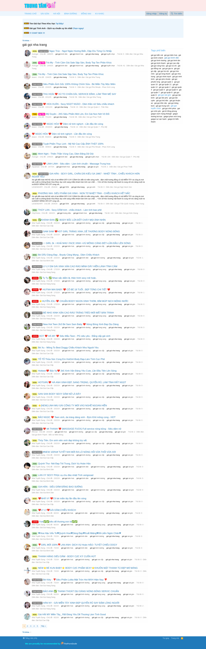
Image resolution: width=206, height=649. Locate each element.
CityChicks (36, 213)
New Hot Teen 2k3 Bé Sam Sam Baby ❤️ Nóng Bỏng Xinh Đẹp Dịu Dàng (75, 324)
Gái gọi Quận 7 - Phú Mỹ (97, 127)
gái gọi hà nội (163, 71)
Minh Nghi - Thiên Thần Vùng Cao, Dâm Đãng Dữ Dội (63, 154)
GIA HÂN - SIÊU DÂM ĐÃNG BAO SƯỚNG (57, 486)
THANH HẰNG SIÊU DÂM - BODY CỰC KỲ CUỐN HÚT (64, 556)
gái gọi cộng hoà (157, 66)
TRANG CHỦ (30, 13)
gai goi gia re (167, 68)
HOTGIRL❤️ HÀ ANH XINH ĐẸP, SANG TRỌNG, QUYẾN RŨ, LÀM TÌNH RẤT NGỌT (79, 382)
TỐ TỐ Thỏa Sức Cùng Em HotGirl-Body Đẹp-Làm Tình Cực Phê (68, 359)
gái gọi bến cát (157, 55)
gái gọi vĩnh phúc (169, 108)
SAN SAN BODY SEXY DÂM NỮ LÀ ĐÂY (56, 394)
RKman (35, 432)
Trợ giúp (166, 638)
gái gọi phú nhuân (163, 79)
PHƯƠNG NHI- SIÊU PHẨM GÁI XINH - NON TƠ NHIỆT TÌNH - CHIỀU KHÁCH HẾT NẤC (81, 193)
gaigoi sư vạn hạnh (159, 119)
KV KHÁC (99, 13)
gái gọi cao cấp (173, 63)
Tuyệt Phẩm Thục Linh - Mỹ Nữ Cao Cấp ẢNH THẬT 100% (68, 144)
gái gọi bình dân (171, 58)
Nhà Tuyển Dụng (38, 223)
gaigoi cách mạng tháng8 (161, 114)
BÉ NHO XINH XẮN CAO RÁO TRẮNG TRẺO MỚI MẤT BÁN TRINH (73, 312)
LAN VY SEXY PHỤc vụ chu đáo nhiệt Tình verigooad (62, 475)
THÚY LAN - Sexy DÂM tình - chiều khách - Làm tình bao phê (67, 210)
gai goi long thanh (163, 74)
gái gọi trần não (160, 103)
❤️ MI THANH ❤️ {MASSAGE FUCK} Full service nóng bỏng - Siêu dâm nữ (76, 429)
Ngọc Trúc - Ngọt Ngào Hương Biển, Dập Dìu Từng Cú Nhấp (72, 51)
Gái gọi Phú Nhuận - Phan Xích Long (100, 87)
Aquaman (35, 167)
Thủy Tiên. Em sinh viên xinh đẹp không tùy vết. (59, 440)
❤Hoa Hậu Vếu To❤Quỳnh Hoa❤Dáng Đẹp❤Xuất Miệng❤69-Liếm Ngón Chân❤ (76, 533)
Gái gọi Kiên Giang (130, 213)
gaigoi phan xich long (172, 116)
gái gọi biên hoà (170, 55)
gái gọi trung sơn (162, 106)
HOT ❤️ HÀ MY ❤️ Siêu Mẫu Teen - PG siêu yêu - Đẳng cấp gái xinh (71, 336)
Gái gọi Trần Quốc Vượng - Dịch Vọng (129, 204)
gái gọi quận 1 (167, 82)
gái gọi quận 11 (165, 84)
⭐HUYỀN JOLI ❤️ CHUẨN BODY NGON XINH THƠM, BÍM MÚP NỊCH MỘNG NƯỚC (80, 301)
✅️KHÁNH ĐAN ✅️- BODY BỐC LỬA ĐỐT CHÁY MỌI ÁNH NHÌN (69, 220)
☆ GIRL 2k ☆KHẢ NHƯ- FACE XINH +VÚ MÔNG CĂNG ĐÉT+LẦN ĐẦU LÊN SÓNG (81, 243)
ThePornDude (70, 643)
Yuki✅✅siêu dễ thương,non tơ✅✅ (54, 521)
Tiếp (42, 626)
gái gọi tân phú (162, 98)
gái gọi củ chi (171, 66)
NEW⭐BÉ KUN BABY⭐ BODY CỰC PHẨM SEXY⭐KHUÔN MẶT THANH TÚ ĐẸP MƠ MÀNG (85, 568)
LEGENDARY (37, 187)
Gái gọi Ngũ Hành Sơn (123, 187)
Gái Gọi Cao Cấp (46, 226)
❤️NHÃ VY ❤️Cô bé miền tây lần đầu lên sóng (59, 498)
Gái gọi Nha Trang (93, 77)
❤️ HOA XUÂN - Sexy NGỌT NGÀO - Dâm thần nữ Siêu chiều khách (73, 104)
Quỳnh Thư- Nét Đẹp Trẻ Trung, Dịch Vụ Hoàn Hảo (61, 463)
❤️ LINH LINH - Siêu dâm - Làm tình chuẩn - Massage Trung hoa (71, 163)
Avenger (35, 54)
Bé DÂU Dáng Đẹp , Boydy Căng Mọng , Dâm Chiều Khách (65, 254)
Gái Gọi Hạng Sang (47, 272)
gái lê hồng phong (169, 111)
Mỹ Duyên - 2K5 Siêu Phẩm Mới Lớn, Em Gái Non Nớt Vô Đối (70, 114)
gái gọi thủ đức (162, 100)
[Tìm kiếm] (176, 13)
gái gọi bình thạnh (158, 63)
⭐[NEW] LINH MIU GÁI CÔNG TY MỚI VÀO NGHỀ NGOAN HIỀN (69, 405)
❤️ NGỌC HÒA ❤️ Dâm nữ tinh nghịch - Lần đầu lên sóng (67, 124)
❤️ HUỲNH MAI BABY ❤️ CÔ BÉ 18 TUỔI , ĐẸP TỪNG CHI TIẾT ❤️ (71, 289)
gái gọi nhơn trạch (163, 77)
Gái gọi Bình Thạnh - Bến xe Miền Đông (47, 435)
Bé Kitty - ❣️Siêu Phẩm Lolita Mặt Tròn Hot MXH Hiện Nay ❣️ (69, 579)
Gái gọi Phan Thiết (94, 117)
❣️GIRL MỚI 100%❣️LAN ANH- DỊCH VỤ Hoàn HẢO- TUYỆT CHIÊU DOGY (74, 545)
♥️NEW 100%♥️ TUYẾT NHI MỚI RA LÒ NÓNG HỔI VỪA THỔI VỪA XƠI (74, 452)
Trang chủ (175, 638)
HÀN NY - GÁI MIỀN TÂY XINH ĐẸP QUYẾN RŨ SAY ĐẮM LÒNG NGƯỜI (75, 603)
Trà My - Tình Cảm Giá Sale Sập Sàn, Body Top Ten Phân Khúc (72, 62)
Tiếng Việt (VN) (30, 638)
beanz (34, 77)
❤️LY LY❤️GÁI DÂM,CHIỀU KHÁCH (54, 510)
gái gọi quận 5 (159, 90)
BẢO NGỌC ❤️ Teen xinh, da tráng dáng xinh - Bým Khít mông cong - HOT (74, 417)
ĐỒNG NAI (86, 13)
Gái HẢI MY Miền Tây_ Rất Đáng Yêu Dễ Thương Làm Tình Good (69, 614)
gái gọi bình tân (174, 60)
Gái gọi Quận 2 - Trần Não (98, 107)
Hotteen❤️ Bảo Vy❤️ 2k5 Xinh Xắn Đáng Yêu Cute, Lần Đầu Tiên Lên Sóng (74, 370)
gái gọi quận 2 (164, 87)
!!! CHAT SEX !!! (37, 33)
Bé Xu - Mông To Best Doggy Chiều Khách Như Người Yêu (65, 347)
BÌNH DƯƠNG (70, 13)
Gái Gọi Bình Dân (47, 261)
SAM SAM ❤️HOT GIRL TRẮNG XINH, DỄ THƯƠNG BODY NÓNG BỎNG (76, 231)
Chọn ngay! (78, 28)
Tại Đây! (60, 23)
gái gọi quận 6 (172, 90)
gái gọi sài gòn (164, 95)
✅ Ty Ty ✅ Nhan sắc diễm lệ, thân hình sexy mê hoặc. (64, 278)
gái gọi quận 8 (166, 92)
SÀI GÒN (45, 13)
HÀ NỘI (56, 13)
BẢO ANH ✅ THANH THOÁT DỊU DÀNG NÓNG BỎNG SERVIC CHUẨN (75, 591)
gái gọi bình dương (158, 60)
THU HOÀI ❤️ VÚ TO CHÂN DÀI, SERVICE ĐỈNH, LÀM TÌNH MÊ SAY (74, 94)
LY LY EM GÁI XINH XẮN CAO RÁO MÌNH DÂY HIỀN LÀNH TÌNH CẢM (74, 266)
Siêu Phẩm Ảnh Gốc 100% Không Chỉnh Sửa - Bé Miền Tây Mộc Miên (73, 84)
